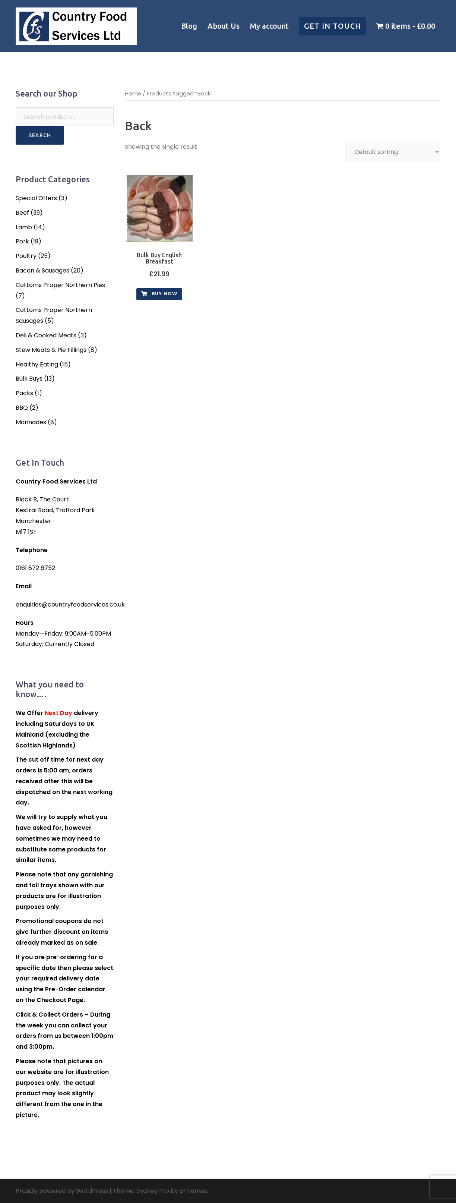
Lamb (24, 227)
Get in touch (332, 26)
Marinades (31, 422)
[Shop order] (392, 152)
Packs (24, 393)
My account (269, 26)
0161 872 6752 (35, 568)
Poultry (26, 256)
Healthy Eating (37, 364)
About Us (224, 26)
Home (133, 93)
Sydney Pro (152, 1191)
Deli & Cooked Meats (46, 335)
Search (40, 135)
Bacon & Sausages (42, 270)
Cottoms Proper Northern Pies (60, 285)
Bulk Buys (29, 378)
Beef (22, 212)
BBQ (22, 407)
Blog (189, 26)
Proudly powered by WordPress (62, 1191)
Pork (22, 241)
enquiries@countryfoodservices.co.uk (70, 604)
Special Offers (36, 198)
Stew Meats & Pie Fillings (51, 350)
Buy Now (159, 293)
